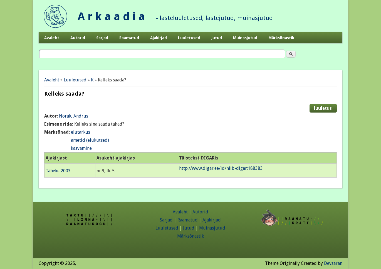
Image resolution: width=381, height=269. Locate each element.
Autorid (77, 38)
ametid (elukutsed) (90, 140)
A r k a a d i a (111, 16)
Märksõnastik (281, 38)
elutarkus (80, 132)
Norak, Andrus (73, 116)
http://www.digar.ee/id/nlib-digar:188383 (221, 168)
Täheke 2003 (58, 170)
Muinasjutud (245, 38)
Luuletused (189, 38)
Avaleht (51, 38)
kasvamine (81, 148)
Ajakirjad (158, 38)
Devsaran (333, 263)
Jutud (216, 38)
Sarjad (102, 38)
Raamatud (129, 38)
